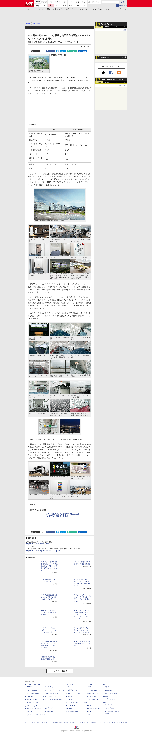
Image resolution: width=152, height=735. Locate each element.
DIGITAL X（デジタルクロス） (53, 699)
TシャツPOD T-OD (74, 693)
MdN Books (90, 705)
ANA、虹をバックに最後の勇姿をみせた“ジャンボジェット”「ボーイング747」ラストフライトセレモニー (82, 615)
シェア (52, 51)
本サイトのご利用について (32, 722)
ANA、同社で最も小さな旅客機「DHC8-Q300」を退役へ (49, 612)
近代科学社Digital (73, 711)
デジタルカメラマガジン (34, 708)
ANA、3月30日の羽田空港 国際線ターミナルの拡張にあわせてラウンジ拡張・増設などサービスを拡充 (49, 566)
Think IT (29, 687)
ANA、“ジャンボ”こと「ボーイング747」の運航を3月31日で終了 (49, 630)
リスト (43, 51)
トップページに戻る (59, 671)
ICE (104, 684)
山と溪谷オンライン (73, 702)
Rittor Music (69, 684)
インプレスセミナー (50, 696)
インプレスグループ (104, 722)
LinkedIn (84, 51)
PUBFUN (105, 696)
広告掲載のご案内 (57, 722)
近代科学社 (69, 708)
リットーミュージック (74, 687)
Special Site (105, 57)
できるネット (31, 711)
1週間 (115, 27)
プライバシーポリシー (83, 722)
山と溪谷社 (69, 699)
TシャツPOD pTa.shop (112, 705)
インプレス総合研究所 (33, 693)
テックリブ (87, 711)
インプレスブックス (50, 708)
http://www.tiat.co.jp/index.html (37, 544)
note (73, 51)
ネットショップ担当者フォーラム (54, 690)
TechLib (89, 714)
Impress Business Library (52, 693)
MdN (85, 703)
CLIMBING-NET (72, 705)
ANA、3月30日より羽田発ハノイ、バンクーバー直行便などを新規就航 (82, 630)
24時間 (107, 27)
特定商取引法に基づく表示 (120, 722)
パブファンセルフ (110, 699)
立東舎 (70, 696)
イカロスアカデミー (92, 699)
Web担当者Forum (32, 690)
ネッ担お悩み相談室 (32, 703)
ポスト (37, 51)
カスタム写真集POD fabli (112, 708)
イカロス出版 (88, 684)
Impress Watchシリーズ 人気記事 (112, 79)
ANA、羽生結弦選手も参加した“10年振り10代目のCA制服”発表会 (49, 597)
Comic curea (108, 690)
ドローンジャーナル (32, 699)
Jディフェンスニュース (93, 690)
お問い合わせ (46, 722)
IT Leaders (30, 696)
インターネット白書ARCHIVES (36, 715)
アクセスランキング (107, 24)
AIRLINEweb (90, 687)
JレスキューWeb (91, 696)
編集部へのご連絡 (69, 722)
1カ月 (123, 27)
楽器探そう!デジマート (74, 690)
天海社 (107, 687)
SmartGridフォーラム (51, 687)
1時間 (99, 27)
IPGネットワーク (108, 702)
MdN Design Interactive (93, 708)
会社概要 (93, 722)
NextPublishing (49, 711)
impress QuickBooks (111, 693)
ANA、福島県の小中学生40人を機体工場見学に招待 (82, 643)
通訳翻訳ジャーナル (92, 693)
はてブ (62, 51)
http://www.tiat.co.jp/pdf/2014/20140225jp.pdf (43, 551)
